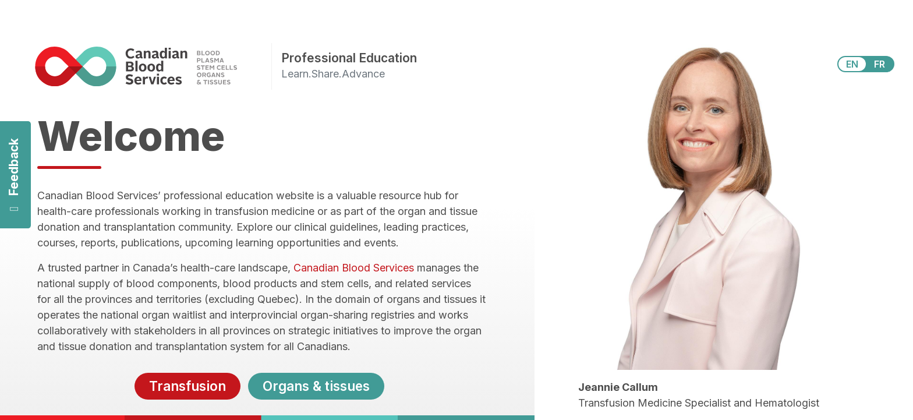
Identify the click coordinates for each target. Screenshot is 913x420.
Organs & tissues (316, 386)
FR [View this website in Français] (879, 64)
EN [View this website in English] (852, 64)
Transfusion (187, 386)
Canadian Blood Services (353, 268)
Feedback (13, 175)
